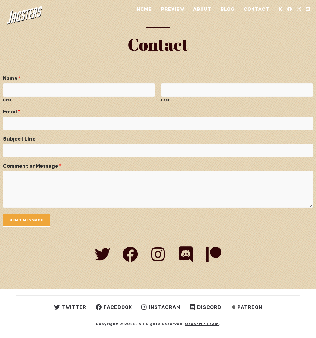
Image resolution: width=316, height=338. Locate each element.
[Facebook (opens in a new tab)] (289, 9)
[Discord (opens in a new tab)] (307, 9)
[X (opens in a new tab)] (280, 9)
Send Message (27, 220)
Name (11, 78)
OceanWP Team (202, 324)
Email (11, 112)
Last (165, 100)
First (7, 100)
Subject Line (19, 139)
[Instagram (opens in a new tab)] (298, 9)
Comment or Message (32, 166)
